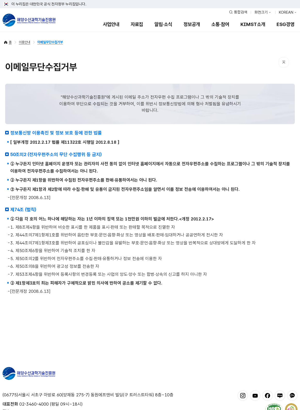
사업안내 (111, 24)
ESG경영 (285, 24)
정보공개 (192, 24)
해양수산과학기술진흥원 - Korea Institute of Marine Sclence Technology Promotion (29, 20)
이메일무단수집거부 (50, 42)
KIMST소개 (252, 24)
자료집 (137, 24)
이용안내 (24, 42)
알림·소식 (163, 24)
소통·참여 (220, 24)
